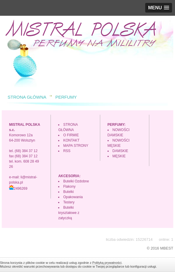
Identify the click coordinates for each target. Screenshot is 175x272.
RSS (66, 151)
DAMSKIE (120, 151)
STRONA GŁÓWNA (27, 97)
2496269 (18, 188)
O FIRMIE (71, 135)
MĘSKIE (119, 156)
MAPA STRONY (75, 146)
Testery (68, 202)
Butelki (68, 192)
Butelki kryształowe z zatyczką (68, 212)
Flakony (69, 186)
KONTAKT (71, 140)
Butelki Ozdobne (76, 181)
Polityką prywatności (107, 262)
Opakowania (73, 197)
